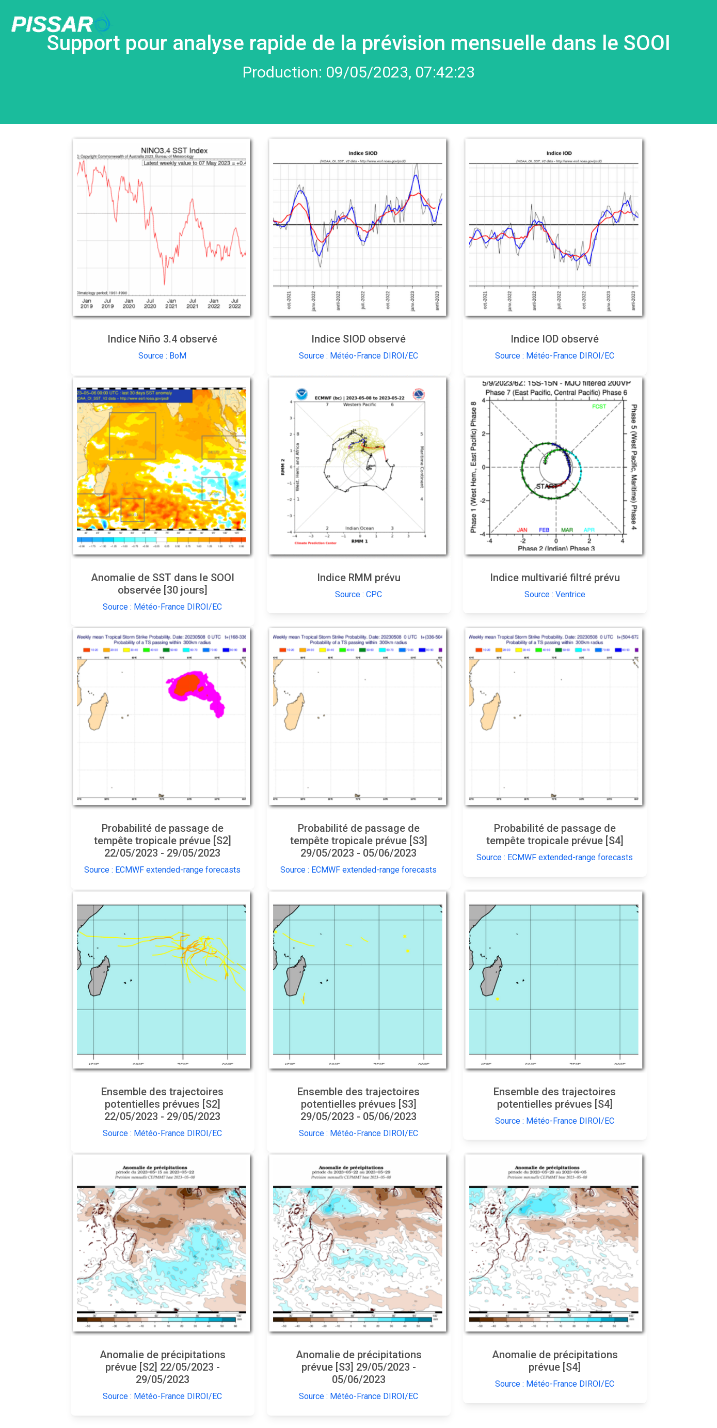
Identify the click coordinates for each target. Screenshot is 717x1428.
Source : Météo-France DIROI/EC (358, 356)
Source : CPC (358, 594)
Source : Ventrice (554, 594)
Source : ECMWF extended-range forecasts (162, 870)
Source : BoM (162, 356)
